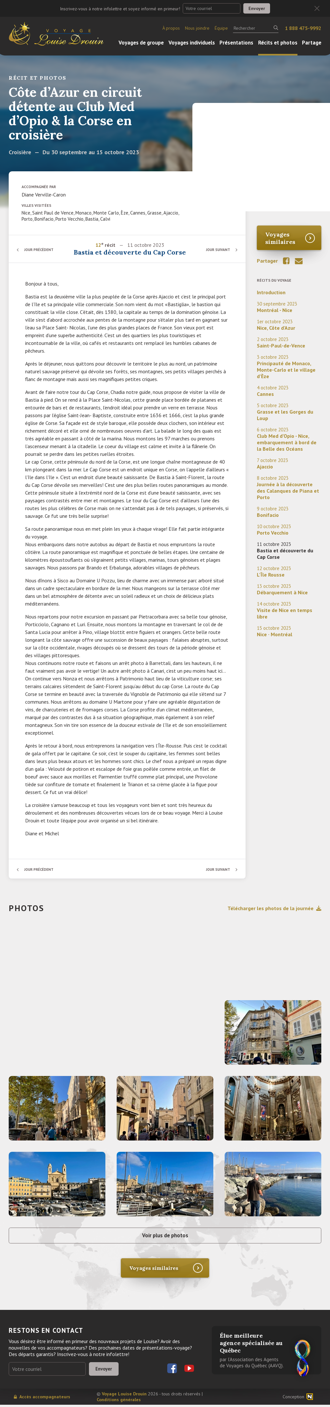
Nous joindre (197, 28)
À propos (171, 28)
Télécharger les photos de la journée (274, 908)
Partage (311, 42)
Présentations (236, 42)
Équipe (221, 28)
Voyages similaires (280, 238)
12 (99, 245)
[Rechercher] (255, 28)
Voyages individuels (192, 42)
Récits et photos (277, 42)
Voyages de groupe (141, 42)
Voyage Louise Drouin (124, 1396)
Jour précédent (41, 249)
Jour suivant (216, 249)
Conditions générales (119, 1402)
